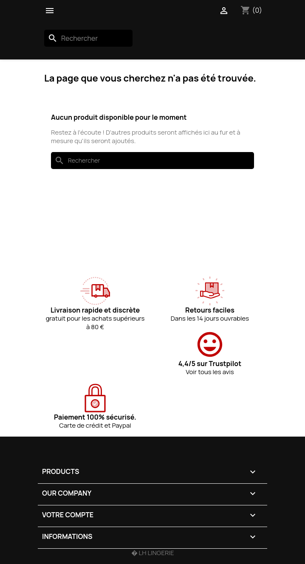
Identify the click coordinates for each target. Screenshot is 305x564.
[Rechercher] (88, 38)
